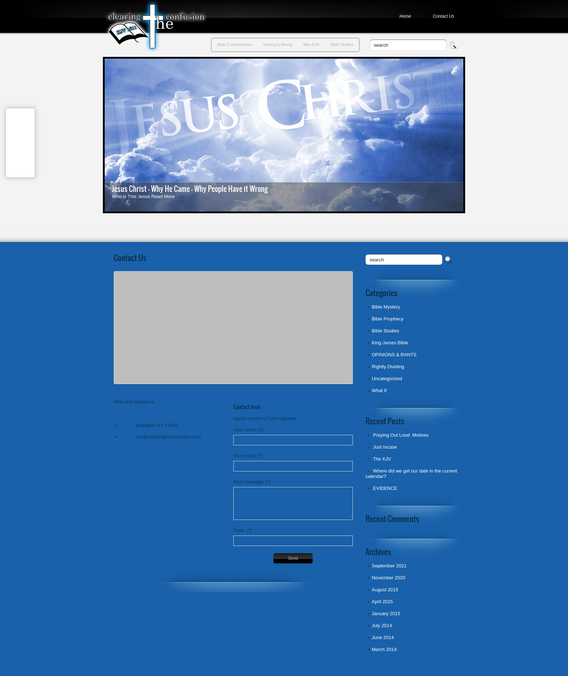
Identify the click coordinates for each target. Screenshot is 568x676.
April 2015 (382, 601)
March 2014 (384, 649)
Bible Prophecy (387, 319)
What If (379, 390)
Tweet (20, 151)
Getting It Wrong (277, 44)
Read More (163, 196)
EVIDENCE (385, 488)
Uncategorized (387, 378)
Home (405, 16)
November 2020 (388, 577)
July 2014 (382, 625)
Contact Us (443, 16)
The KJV (382, 459)
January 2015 (386, 613)
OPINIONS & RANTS (394, 354)
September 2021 (389, 565)
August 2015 (385, 589)
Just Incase (385, 447)
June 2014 (383, 637)
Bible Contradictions (234, 44)
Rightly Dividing (388, 366)
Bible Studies (342, 44)
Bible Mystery (386, 307)
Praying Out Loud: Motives (401, 435)
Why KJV (311, 44)
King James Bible (390, 342)
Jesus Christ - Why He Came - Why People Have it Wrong (190, 188)
